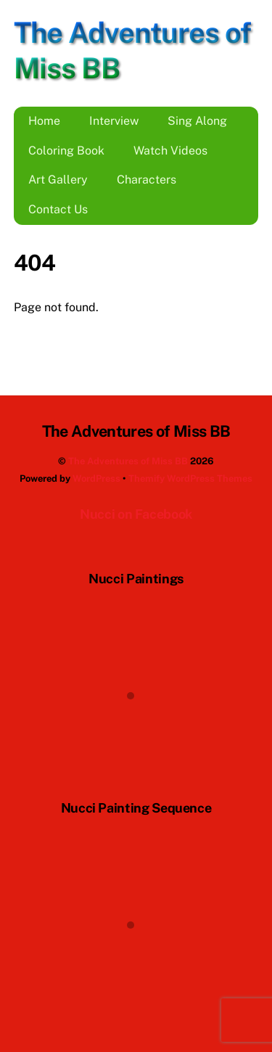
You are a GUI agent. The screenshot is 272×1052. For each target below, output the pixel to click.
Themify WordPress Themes (190, 478)
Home (44, 121)
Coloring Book (66, 150)
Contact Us (58, 209)
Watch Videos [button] (170, 150)
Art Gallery (58, 179)
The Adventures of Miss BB (128, 461)
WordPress (96, 478)
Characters (146, 179)
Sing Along (197, 121)
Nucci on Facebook (136, 514)
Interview (114, 121)
